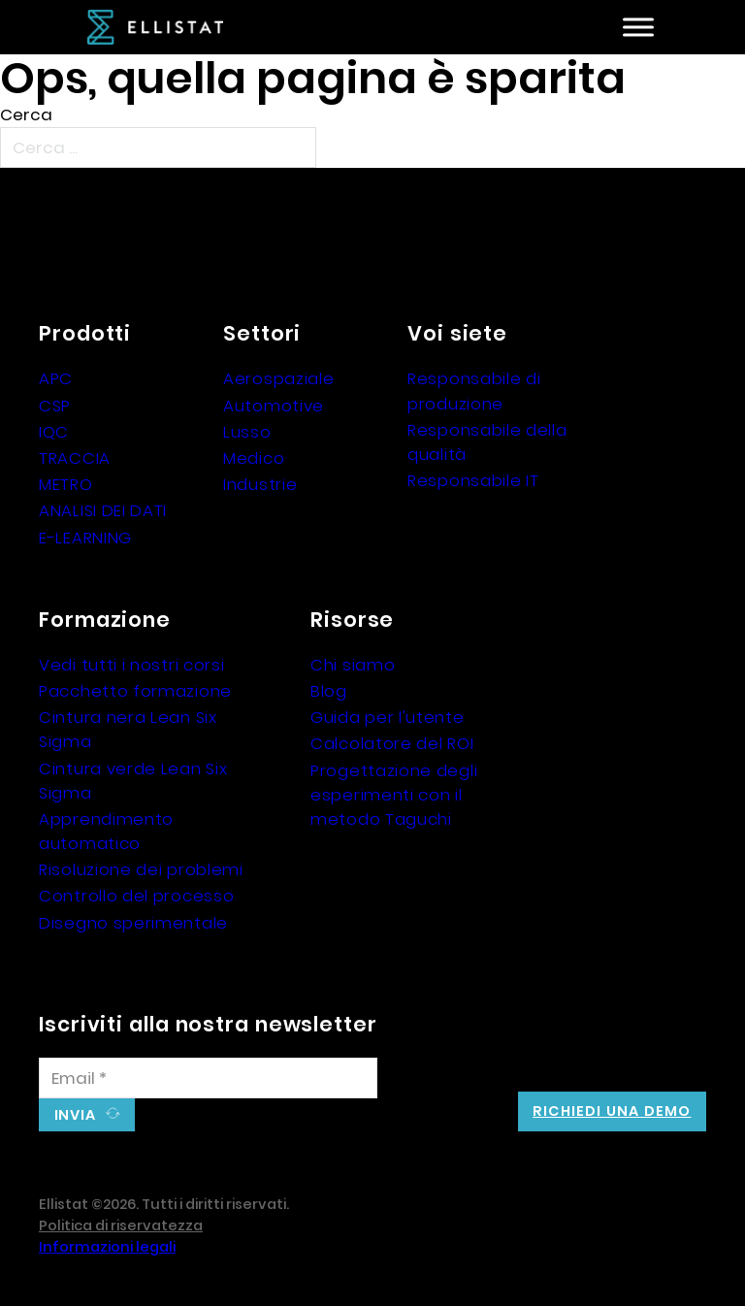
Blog (328, 691)
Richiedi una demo (612, 1111)
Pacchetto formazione (135, 691)
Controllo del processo (136, 895)
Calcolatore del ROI (391, 743)
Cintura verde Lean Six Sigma (133, 780)
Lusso (247, 431)
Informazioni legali (107, 1247)
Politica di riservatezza (121, 1225)
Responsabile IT (473, 480)
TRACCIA (75, 458)
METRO (66, 484)
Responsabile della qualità (487, 442)
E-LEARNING (85, 537)
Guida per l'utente (387, 717)
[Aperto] (638, 27)
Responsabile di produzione (474, 390)
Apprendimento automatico (106, 831)
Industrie (260, 484)
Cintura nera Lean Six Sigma (128, 729)
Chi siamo (352, 664)
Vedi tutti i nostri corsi (132, 664)
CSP (55, 405)
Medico (253, 458)
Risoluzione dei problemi (141, 869)
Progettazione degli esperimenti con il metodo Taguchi (393, 795)
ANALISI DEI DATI (103, 510)
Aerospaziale (278, 378)
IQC (54, 431)
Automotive (273, 405)
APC (56, 378)
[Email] (208, 1078)
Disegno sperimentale (133, 922)
